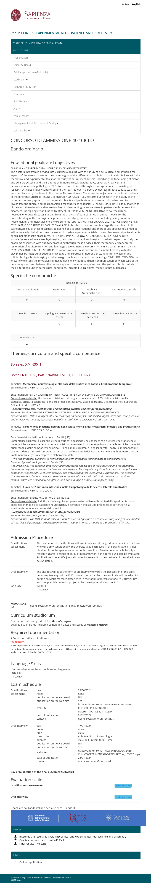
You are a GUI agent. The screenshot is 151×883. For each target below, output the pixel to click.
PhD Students (21, 101)
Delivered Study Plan (26, 86)
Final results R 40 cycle (32, 843)
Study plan (21, 79)
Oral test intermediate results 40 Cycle (42, 840)
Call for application (30, 862)
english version (123, 785)
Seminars (19, 94)
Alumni (17, 108)
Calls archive (22, 130)
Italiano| (131, 4)
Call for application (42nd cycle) (31, 72)
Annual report (21, 116)
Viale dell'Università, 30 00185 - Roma (38, 43)
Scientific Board (22, 65)
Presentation (21, 57)
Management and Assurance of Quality (36, 123)
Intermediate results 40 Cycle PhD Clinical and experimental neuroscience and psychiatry (72, 836)
